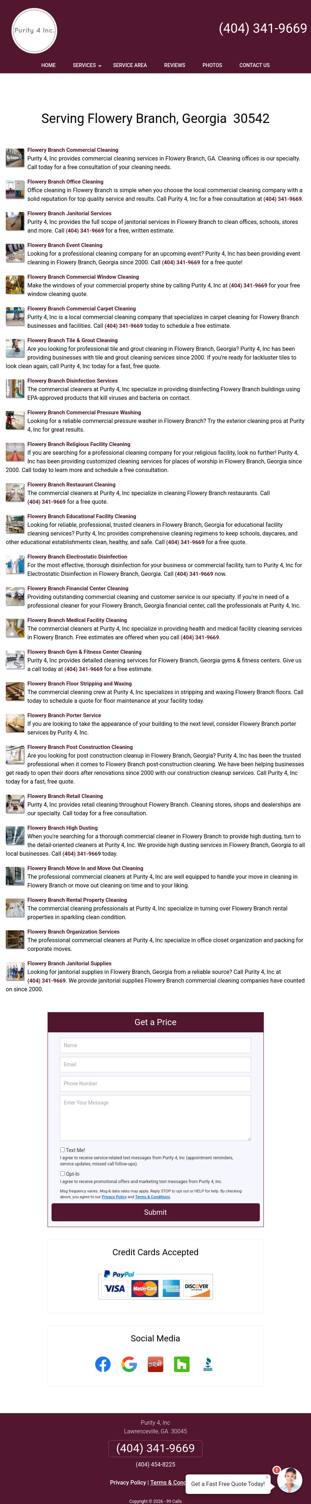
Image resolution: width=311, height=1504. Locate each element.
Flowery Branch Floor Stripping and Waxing (79, 662)
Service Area (130, 65)
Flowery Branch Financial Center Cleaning (77, 567)
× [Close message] (267, 1477)
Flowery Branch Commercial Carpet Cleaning (81, 287)
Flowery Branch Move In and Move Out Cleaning (85, 847)
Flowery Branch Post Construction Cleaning (80, 726)
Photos (212, 65)
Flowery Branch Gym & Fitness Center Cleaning (84, 630)
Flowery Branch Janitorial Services (69, 192)
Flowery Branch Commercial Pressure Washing (84, 391)
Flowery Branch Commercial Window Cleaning (83, 255)
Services (88, 67)
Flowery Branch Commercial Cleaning (72, 128)
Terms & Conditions (152, 1175)
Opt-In (72, 1153)
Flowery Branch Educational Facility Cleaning (81, 495)
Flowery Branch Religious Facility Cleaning (78, 423)
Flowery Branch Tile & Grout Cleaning (72, 319)
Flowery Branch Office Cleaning (65, 160)
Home (48, 65)
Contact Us (255, 65)
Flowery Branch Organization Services (73, 910)
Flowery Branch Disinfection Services (72, 359)
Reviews (174, 65)
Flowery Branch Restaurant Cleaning (71, 463)
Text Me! (75, 1129)
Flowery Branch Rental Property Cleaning (77, 879)
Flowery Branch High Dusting (62, 806)
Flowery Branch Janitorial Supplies (69, 942)
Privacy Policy (114, 1175)
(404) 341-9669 (263, 28)
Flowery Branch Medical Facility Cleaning (77, 599)
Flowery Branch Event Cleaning (64, 224)
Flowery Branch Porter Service (64, 694)
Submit (155, 1191)
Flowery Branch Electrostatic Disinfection (77, 535)
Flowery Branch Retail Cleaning (65, 775)
